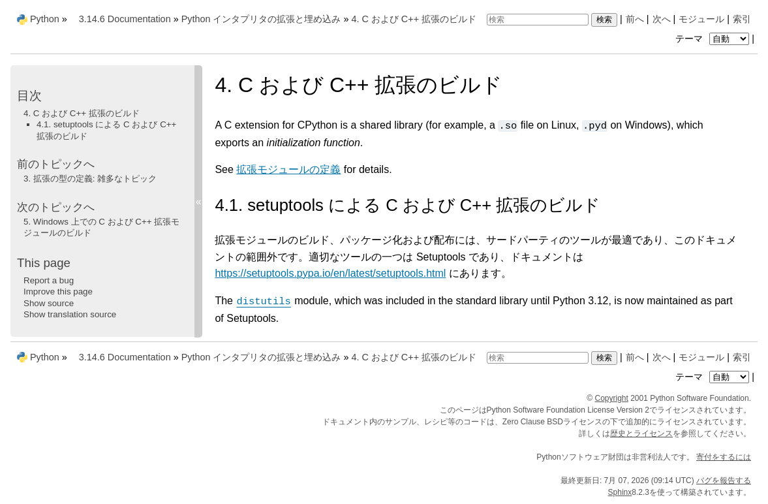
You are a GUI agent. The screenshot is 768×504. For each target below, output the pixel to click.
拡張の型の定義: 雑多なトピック (90, 178)
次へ (662, 19)
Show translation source (69, 314)
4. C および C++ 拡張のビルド (81, 113)
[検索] (538, 19)
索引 (742, 19)
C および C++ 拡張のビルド (413, 19)
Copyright (611, 398)
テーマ (713, 38)
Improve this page (58, 291)
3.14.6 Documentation (125, 19)
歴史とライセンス (641, 433)
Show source (48, 303)
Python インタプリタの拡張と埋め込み (261, 19)
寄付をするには (723, 457)
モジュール (701, 19)
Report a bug (48, 280)
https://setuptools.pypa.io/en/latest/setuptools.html (330, 273)
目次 (29, 95)
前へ (635, 19)
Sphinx (620, 492)
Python (44, 19)
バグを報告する (723, 480)
